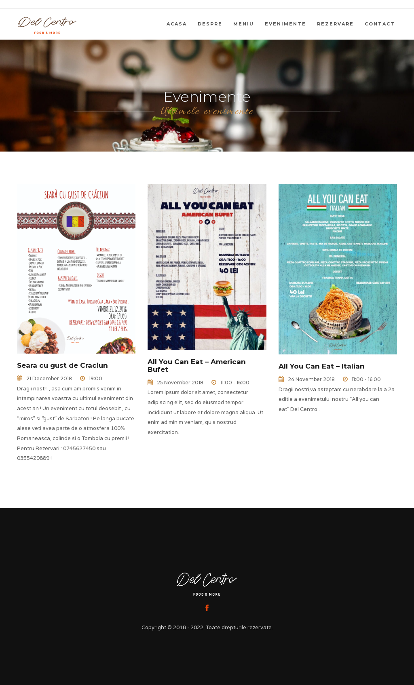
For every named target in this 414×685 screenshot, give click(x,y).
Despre (210, 24)
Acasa (177, 24)
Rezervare (335, 24)
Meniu (243, 24)
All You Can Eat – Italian (322, 366)
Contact (380, 24)
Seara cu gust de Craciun (62, 365)
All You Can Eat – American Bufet (197, 365)
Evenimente (285, 24)
